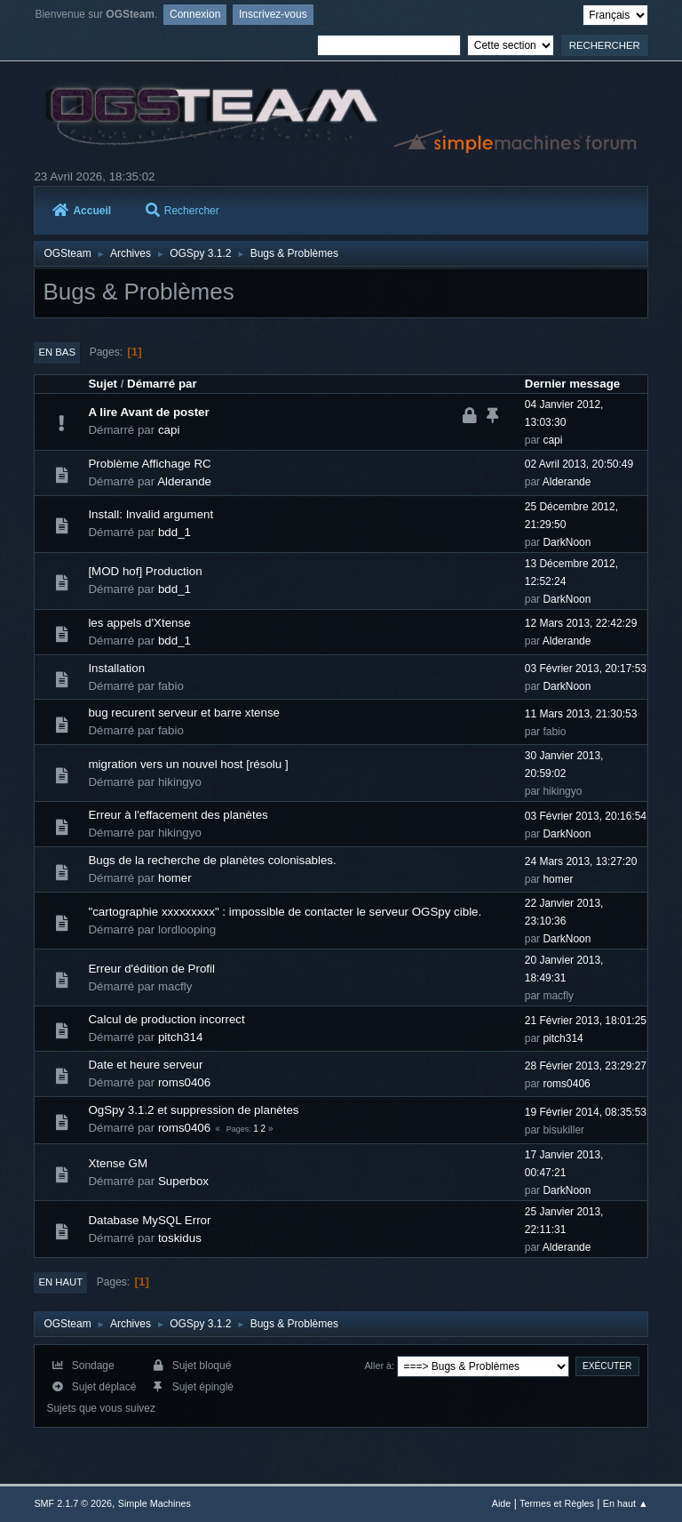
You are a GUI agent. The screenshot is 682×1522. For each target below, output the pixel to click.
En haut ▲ (625, 1503)
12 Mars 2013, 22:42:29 (581, 623)
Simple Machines (154, 1503)
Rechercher (182, 210)
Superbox (183, 1181)
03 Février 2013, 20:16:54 (585, 816)
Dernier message (572, 383)
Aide (502, 1503)
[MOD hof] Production (145, 571)
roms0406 (184, 1082)
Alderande (184, 481)
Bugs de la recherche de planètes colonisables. (212, 860)
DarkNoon (567, 542)
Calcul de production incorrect (166, 1019)
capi (168, 430)
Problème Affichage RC (149, 463)
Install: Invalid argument (150, 514)
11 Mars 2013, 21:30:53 (581, 714)
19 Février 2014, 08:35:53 (585, 1112)
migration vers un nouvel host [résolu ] (188, 764)
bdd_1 (174, 532)
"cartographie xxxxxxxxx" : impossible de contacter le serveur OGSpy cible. (284, 911)
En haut (60, 1282)
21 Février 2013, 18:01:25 (585, 1020)
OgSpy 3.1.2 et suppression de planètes (193, 1110)
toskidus (180, 1238)
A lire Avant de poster (148, 412)
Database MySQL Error (149, 1220)
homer (175, 878)
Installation (116, 668)
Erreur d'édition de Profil (151, 968)
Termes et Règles (556, 1503)
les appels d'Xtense (139, 622)
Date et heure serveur (145, 1064)
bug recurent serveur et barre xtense (184, 712)
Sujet (102, 383)
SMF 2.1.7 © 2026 (73, 1503)
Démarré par (162, 383)
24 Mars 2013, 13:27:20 (581, 861)
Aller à (378, 1365)
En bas (56, 352)
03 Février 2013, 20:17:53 (585, 668)
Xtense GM (117, 1163)
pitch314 (180, 1037)
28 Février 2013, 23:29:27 (585, 1066)
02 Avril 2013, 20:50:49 (579, 464)
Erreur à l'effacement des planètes (177, 814)
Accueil (81, 210)
